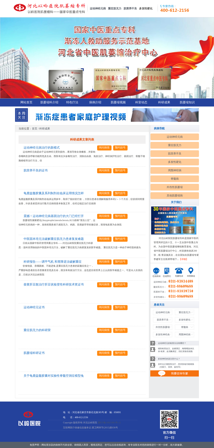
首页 (34, 128)
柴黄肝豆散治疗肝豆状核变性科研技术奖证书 (54, 284)
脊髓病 (175, 178)
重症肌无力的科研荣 (37, 330)
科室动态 (141, 102)
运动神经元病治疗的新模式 (42, 147)
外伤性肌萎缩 (175, 187)
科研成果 (164, 102)
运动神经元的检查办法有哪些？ (172, 343)
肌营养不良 (130, 8)
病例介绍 (95, 102)
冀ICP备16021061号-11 (109, 422)
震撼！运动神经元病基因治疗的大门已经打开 (54, 216)
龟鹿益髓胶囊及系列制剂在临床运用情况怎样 (54, 193)
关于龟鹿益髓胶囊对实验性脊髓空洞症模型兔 (54, 375)
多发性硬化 (174, 162)
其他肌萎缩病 (175, 195)
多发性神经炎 (163, 334)
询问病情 (104, 147)
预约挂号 (120, 147)
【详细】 (183, 259)
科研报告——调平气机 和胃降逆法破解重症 (53, 261)
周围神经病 (174, 170)
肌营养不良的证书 (36, 170)
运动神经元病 (98, 8)
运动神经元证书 (34, 307)
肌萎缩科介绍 (49, 102)
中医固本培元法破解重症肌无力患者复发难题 (54, 239)
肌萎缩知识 (187, 102)
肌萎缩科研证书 (34, 353)
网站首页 (26, 102)
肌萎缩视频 (118, 102)
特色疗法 (72, 102)
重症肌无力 (114, 8)
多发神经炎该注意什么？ (169, 359)
